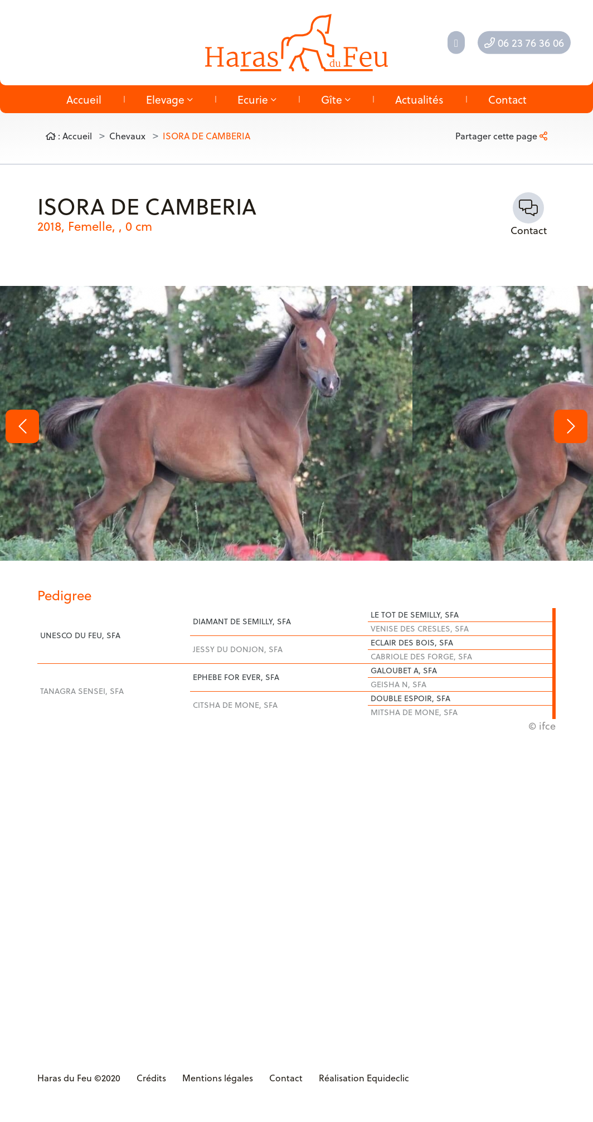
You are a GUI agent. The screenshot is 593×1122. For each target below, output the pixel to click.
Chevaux (127, 135)
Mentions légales (217, 1077)
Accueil (83, 99)
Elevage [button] (169, 99)
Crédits (151, 1077)
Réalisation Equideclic (364, 1077)
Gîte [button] (336, 99)
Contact (507, 99)
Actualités (419, 99)
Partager (501, 135)
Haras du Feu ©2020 (78, 1077)
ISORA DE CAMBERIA (206, 135)
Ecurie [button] (256, 99)
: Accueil (69, 135)
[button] (22, 426)
